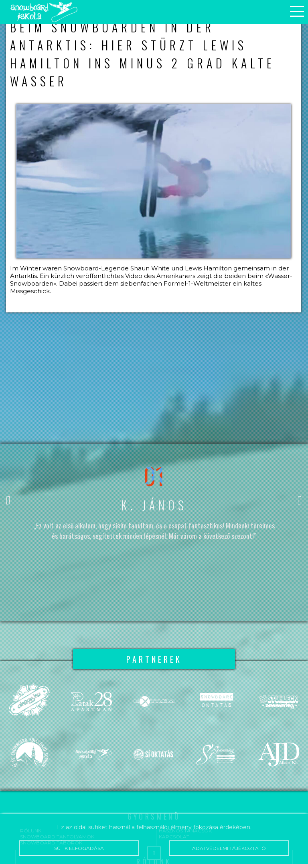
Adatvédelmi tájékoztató (229, 848)
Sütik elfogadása (79, 848)
